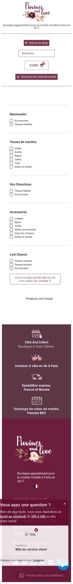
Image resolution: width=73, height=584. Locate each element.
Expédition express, (36, 385)
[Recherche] (36, 53)
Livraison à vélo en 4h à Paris (36, 366)
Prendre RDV (36, 413)
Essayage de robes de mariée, (36, 409)
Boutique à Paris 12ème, (36, 346)
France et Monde (36, 389)
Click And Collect (36, 342)
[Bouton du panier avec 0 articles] (63, 564)
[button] (42, 575)
